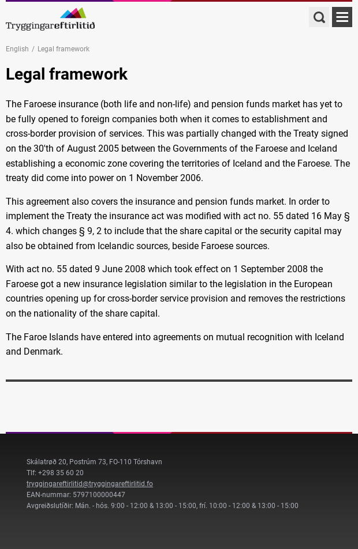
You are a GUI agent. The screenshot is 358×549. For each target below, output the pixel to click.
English (17, 49)
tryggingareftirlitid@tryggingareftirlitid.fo (90, 484)
